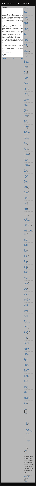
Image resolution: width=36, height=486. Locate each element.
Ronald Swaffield (26, 365)
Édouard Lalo (25, 121)
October (26, 424)
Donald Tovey (25, 114)
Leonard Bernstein (26, 283)
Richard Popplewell (26, 347)
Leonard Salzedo (26, 284)
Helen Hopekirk (26, 209)
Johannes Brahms (26, 249)
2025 (25, 408)
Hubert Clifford (25, 223)
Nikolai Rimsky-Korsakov (27, 314)
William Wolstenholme (26, 401)
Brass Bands (25, 57)
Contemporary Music (26, 99)
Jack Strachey (25, 238)
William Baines (25, 393)
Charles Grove (25, 78)
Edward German (26, 125)
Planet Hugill (25, 481)
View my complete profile (27, 473)
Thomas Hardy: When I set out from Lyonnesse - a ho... (29, 437)
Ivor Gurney (25, 235)
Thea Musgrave (26, 375)
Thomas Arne (25, 377)
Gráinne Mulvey (26, 192)
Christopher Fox (26, 90)
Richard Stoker (25, 349)
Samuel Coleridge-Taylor (27, 369)
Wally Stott (25, 387)
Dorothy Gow (25, 116)
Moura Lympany (26, 309)
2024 (25, 409)
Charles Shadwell (26, 83)
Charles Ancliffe (26, 77)
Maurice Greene (26, 305)
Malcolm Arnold (26, 292)
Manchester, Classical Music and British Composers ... (29, 440)
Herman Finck (25, 218)
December (27, 422)
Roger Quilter (25, 359)
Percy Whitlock (25, 327)
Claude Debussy (26, 93)
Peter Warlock (25, 333)
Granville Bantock (26, 193)
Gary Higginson (26, 170)
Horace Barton (25, 219)
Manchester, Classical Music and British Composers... (29, 442)
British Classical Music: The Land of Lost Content (15, 3)
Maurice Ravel (25, 306)
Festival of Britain (26, 149)
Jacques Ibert (25, 239)
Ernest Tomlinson (26, 139)
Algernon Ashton (26, 24)
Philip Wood (25, 338)
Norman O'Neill (26, 317)
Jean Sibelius (25, 244)
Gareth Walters (25, 169)
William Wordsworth (26, 402)
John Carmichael (26, 255)
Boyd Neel (25, 56)
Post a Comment (5, 55)
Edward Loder (25, 127)
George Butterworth (26, 175)
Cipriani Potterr (25, 92)
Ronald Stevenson (26, 364)
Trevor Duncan (25, 382)
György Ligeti (25, 197)
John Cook (25, 256)
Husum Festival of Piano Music (27, 225)
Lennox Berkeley (26, 282)
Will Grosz (25, 391)
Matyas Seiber (25, 303)
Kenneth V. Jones (26, 276)
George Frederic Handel (26, 177)
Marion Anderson (26, 300)
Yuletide (25, 404)
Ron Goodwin (25, 360)
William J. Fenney (26, 396)
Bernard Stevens (26, 49)
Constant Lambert (26, 98)
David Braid (25, 104)
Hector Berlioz (25, 208)
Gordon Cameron (26, 185)
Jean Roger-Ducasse (26, 243)
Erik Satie (25, 137)
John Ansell (25, 251)
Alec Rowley (25, 19)
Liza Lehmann (25, 287)
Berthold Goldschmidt (26, 51)
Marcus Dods (25, 298)
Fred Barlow (25, 163)
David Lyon (25, 109)
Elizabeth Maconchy (26, 131)
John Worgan (25, 268)
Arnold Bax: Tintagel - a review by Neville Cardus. (29, 433)
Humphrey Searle (26, 224)
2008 (25, 451)
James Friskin (25, 240)
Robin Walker (25, 358)
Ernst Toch (25, 142)
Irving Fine (25, 232)
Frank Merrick (25, 158)
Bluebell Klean (25, 54)
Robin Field (25, 355)
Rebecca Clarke (26, 344)
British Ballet (25, 61)
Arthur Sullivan (25, 44)
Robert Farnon (25, 352)
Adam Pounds (25, 11)
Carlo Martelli (25, 73)
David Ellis (25, 106)
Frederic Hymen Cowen (26, 165)
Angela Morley (25, 29)
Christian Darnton (26, 88)
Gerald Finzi (25, 181)
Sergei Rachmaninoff (26, 371)
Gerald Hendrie (26, 182)
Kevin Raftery (25, 277)
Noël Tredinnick (26, 315)
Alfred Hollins (25, 22)
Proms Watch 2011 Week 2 (28, 430)
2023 (25, 410)
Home (13, 58)
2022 (25, 411)
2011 (25, 421)
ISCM (25, 234)
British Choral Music (26, 62)
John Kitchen (25, 261)
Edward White (25, 128)
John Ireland (25, 260)
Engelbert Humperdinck (26, 132)
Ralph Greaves (25, 341)
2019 (25, 414)
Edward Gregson (26, 126)
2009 (25, 450)
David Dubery (25, 105)
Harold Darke (25, 202)
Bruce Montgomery (26, 68)
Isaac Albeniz (25, 233)
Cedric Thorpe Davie (26, 76)
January (26, 448)
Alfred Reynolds (26, 23)
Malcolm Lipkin (25, 293)
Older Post (21, 58)
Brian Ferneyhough (26, 60)
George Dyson (25, 176)
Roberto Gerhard (26, 354)
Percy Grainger (26, 325)
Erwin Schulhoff (26, 143)
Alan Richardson (26, 17)
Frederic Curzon (26, 164)
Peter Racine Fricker (26, 332)
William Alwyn (25, 392)
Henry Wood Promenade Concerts (28, 213)
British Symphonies (26, 67)
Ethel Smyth (25, 144)
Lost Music (25, 289)
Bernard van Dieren (26, 50)
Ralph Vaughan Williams (26, 342)
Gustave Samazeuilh (26, 196)
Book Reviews (25, 55)
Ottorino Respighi (26, 320)
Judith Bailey (25, 271)
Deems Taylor (25, 111)
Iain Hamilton (25, 226)
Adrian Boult (25, 13)
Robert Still (25, 353)
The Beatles (25, 374)
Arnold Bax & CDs (27, 435)
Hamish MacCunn (26, 199)
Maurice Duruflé (26, 304)
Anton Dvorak (25, 33)
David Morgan (25, 110)
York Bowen (25, 403)
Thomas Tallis (25, 380)
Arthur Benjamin (26, 40)
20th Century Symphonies (27, 8)
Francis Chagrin (26, 152)
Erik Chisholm (25, 136)
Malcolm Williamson (26, 295)
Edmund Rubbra (26, 120)
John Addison (25, 250)
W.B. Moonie (25, 386)
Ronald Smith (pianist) (26, 363)
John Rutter (25, 265)
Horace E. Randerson (26, 220)
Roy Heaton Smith (26, 366)
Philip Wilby (25, 337)
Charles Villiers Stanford (26, 84)
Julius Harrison (25, 272)
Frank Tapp (25, 160)
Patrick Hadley (25, 321)
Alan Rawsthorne (26, 16)
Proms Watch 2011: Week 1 (28, 434)
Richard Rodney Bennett (26, 348)
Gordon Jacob (25, 187)
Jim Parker (25, 246)
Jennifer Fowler (26, 245)
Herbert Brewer (26, 214)
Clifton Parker (25, 94)
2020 (25, 413)
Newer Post (4, 58)
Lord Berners (25, 288)
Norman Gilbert (26, 316)
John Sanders (25, 266)
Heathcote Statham (26, 207)
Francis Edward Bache (26, 153)
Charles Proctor (26, 82)
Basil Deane (25, 46)
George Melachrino (26, 180)
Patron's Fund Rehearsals (27, 322)
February (27, 447)
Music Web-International (26, 476)
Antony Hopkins (26, 35)
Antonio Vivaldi (25, 34)
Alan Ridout (25, 18)
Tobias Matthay (26, 381)
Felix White (25, 147)
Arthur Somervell (26, 43)
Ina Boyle (25, 229)
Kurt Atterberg (25, 278)
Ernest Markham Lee (26, 138)
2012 (25, 420)
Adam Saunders (26, 12)
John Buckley (25, 254)
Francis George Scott (26, 154)
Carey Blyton (25, 71)
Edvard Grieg (25, 122)
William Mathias (26, 398)
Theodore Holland (26, 376)
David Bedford (25, 103)
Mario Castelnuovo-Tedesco (27, 299)
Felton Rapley (25, 148)
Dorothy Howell (26, 117)
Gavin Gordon (25, 171)
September (27, 425)
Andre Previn (25, 27)
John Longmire (25, 262)
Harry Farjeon (25, 204)
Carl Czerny (25, 72)
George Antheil (25, 174)
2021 (25, 412)
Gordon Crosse (26, 186)
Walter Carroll (25, 388)
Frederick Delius (26, 166)
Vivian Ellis (25, 385)
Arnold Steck (25, 39)
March (26, 446)
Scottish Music (25, 370)
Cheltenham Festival (26, 87)
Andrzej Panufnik (26, 28)
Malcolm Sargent (26, 294)
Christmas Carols (26, 89)
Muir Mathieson (26, 310)
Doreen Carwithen (26, 115)
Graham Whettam (26, 191)
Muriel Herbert (25, 311)
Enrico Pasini (25, 133)
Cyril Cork (25, 100)
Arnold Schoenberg (26, 38)
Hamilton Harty (25, 198)
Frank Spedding (26, 159)
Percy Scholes (25, 326)
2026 (25, 407)
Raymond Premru (26, 343)
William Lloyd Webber (26, 397)
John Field (25, 257)
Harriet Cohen (25, 203)
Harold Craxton (26, 201)
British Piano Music (26, 65)
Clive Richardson (26, 95)
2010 (25, 449)
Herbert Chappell (26, 215)
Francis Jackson (26, 155)
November (27, 423)
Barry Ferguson (26, 45)
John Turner (25, 267)
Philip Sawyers (25, 336)
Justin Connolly (26, 273)
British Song (25, 66)
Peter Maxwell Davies (26, 331)
